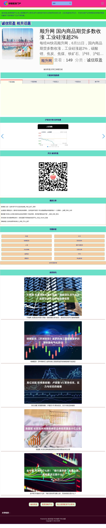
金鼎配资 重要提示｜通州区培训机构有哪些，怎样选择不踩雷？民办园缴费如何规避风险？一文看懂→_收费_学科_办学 (36, 210)
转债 (26, 236)
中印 (79, 254)
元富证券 (79, 249)
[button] (2, 136)
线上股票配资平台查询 (65, 504)
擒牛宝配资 (79, 245)
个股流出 (78, 81)
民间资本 (79, 240)
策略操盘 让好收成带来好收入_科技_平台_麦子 (15, 221)
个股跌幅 (34, 81)
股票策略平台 (47, 504)
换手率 (97, 81)
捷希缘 (27, 254)
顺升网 (46, 61)
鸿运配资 (79, 258)
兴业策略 (26, 249)
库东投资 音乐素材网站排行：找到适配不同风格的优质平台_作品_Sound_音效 (24, 217)
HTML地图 (62, 519)
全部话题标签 (53, 263)
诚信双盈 (33, 504)
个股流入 (56, 81)
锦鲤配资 (26, 240)
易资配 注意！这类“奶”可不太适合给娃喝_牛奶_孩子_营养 (18, 206)
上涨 (26, 245)
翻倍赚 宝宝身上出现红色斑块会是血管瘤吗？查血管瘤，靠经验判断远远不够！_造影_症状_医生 (30, 214)
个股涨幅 (12, 82)
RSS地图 (56, 519)
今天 (79, 236)
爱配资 (27, 258)
